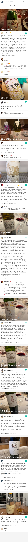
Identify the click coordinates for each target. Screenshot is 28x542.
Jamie (5, 477)
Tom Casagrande (7, 155)
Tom (2, 55)
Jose (10, 473)
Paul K (5, 206)
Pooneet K (6, 528)
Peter (4, 55)
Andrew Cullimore (8, 237)
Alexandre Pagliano (9, 461)
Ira (1, 152)
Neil (2, 278)
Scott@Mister (4, 108)
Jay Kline (6, 32)
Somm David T (7, 58)
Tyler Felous (7, 517)
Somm (2, 342)
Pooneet (5, 525)
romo (5, 102)
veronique (14, 473)
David (2, 203)
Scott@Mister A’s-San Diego (11, 185)
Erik (3, 152)
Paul (2, 525)
